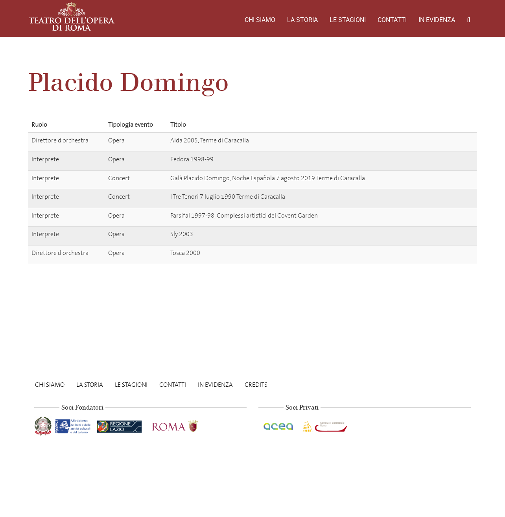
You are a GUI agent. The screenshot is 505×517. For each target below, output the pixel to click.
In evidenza (436, 20)
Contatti (392, 20)
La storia (302, 20)
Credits (256, 384)
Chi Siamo (260, 20)
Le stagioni (348, 20)
